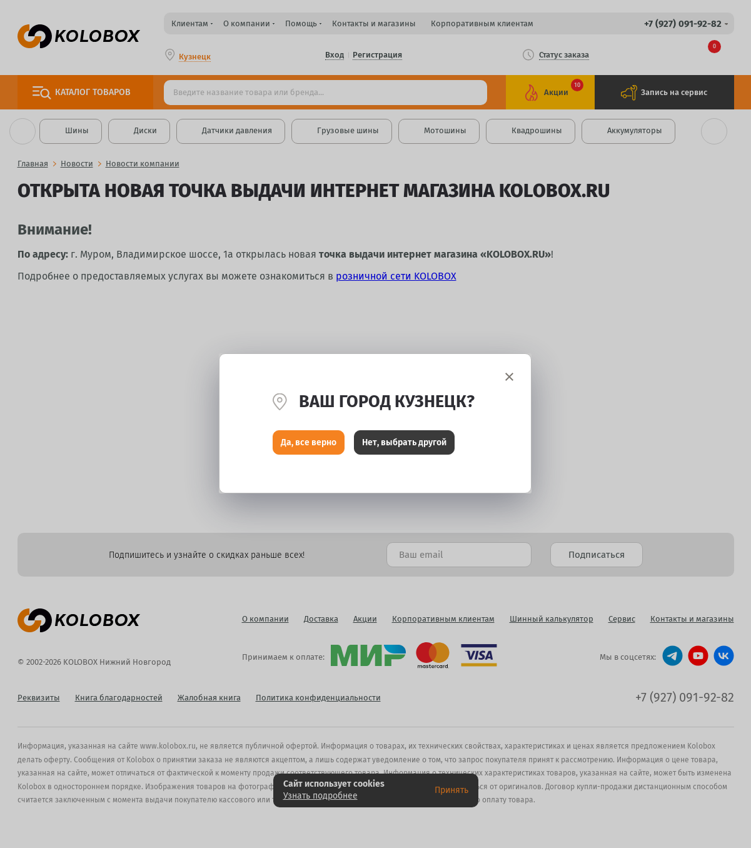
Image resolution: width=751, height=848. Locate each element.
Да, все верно (308, 443)
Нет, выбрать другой (404, 443)
